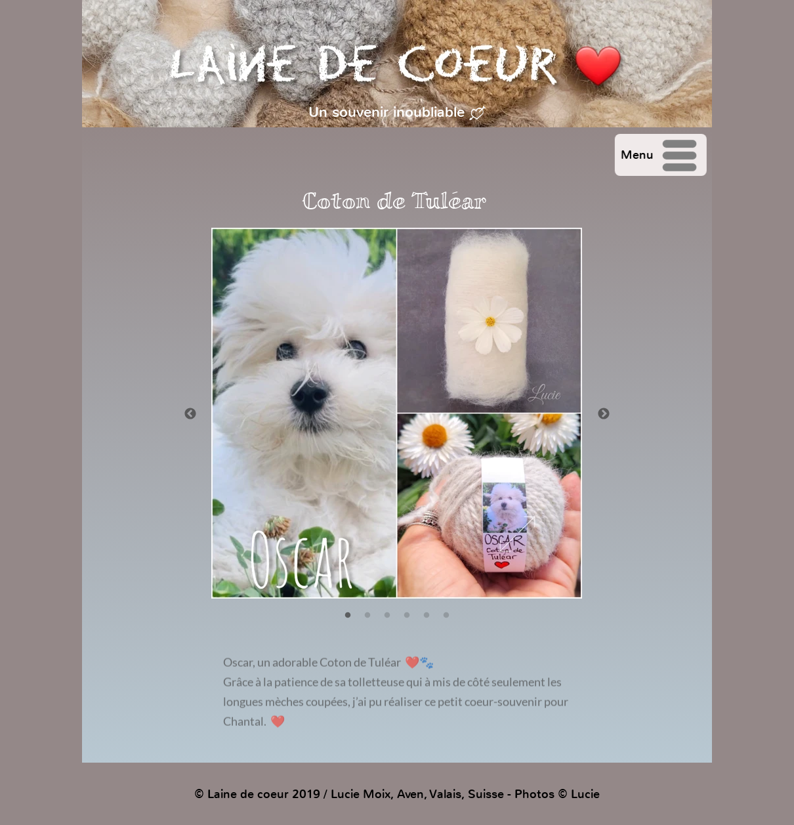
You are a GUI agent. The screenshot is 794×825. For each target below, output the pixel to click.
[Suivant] (603, 413)
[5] (426, 615)
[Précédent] (190, 413)
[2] (367, 615)
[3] (387, 615)
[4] (406, 615)
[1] (347, 615)
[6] (446, 615)
